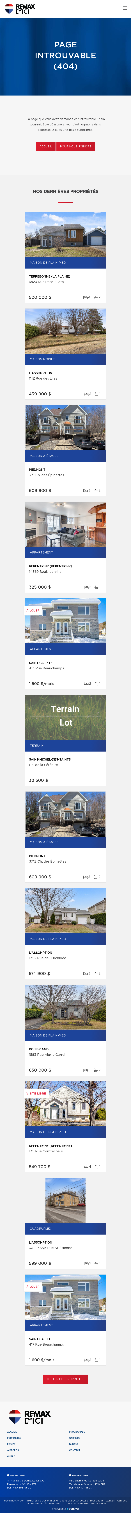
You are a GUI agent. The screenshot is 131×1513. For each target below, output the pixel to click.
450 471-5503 (83, 1488)
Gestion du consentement (91, 1503)
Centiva (73, 1508)
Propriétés (14, 1438)
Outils (11, 1456)
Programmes (77, 1432)
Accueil (46, 146)
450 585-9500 (22, 1488)
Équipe (11, 1444)
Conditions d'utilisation (61, 1503)
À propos (13, 1450)
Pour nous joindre (75, 146)
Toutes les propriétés (65, 1379)
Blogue (74, 1444)
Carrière (74, 1438)
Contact (74, 1450)
